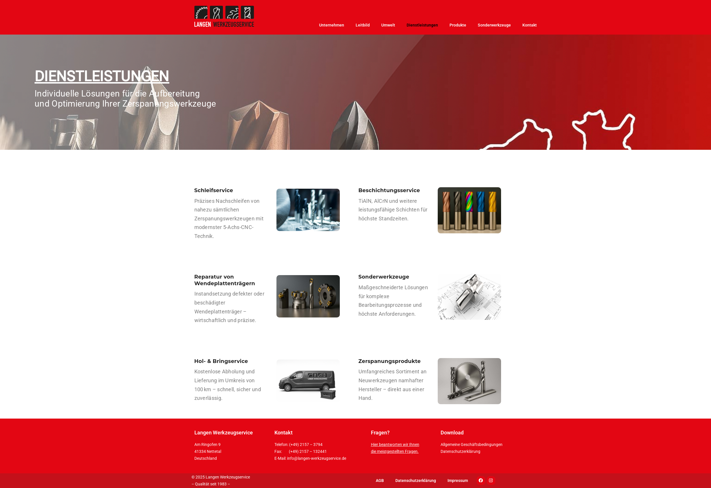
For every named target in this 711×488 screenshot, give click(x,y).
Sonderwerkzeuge (494, 25)
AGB (380, 480)
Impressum (458, 480)
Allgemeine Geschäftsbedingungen (472, 444)
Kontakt (529, 25)
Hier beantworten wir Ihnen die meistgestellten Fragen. (395, 448)
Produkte (458, 25)
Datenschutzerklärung (460, 451)
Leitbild (363, 25)
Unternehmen (331, 25)
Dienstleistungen (422, 25)
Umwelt (388, 25)
